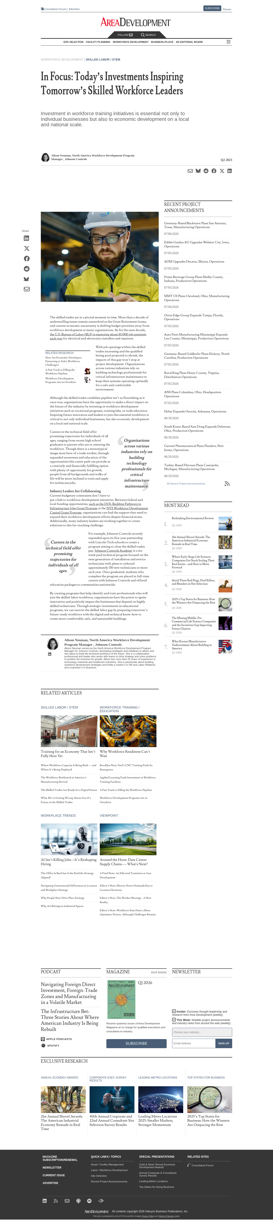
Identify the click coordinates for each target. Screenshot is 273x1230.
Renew (227, 9)
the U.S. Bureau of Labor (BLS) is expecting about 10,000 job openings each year (98, 336)
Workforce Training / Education (120, 709)
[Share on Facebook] (28, 259)
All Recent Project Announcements (186, 483)
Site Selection (99, 1175)
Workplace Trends (58, 815)
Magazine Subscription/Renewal (60, 1158)
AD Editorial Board (189, 42)
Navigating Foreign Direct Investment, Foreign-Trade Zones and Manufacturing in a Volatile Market (69, 994)
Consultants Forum (55, 9)
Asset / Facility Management (107, 1164)
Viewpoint (109, 815)
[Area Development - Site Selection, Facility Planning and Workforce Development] (137, 22)
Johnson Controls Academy (113, 550)
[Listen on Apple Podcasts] (71, 1039)
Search (148, 35)
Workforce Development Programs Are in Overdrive (60, 380)
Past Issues (159, 972)
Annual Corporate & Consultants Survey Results (158, 1174)
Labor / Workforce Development (109, 1170)
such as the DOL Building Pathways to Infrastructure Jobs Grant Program (95, 506)
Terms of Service (166, 1216)
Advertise (74, 9)
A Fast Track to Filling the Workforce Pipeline (60, 371)
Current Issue (54, 1175)
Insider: (199, 1013)
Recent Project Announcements (109, 1181)
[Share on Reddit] (28, 269)
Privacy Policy (148, 1216)
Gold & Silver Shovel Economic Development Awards (157, 1166)
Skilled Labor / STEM (103, 59)
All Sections (228, 42)
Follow (125, 35)
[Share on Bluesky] (28, 279)
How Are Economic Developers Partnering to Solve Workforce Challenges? (63, 361)
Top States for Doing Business (156, 1187)
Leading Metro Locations (153, 1181)
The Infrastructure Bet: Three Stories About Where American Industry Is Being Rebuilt (70, 1020)
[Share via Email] (28, 290)
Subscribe (212, 8)
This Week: (201, 1021)
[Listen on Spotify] (71, 1045)
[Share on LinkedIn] (28, 239)
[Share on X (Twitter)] (28, 249)
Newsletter (52, 1167)
